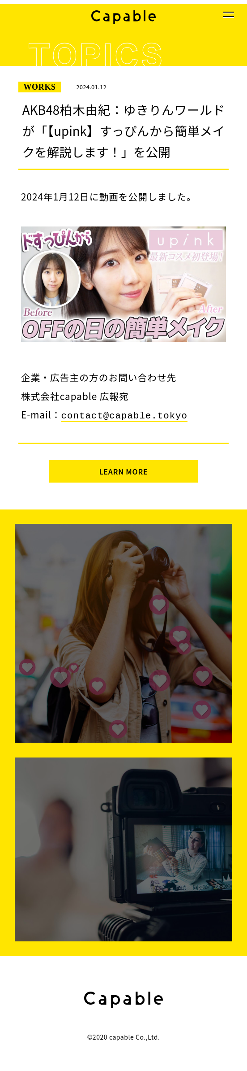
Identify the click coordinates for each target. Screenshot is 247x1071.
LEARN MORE (123, 470)
